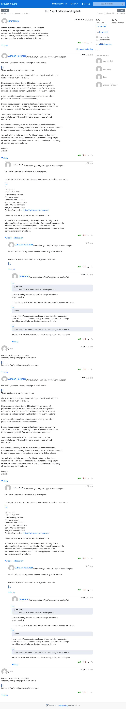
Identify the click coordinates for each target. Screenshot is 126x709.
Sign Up (86, 4)
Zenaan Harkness (17, 55)
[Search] (122, 4)
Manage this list (59, 4)
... (3, 67)
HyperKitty (63, 705)
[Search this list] (106, 4)
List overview (101, 26)
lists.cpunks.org (9, 3)
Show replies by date (84, 49)
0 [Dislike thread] (84, 42)
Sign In (74, 4)
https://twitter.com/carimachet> (36, 210)
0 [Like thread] (80, 42)
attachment (18, 238)
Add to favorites (103, 44)
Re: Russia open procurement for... (15, 13)
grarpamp (13, 20)
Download (102, 32)
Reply (4, 45)
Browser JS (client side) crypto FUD (111, 13)
